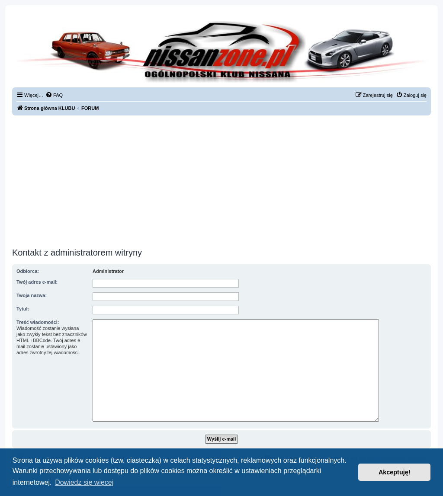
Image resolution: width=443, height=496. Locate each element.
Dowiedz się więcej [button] (84, 482)
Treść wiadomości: (37, 322)
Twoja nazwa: (31, 295)
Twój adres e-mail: (37, 282)
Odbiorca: (27, 271)
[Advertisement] (221, 180)
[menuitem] (54, 95)
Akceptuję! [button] (395, 472)
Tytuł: (22, 308)
